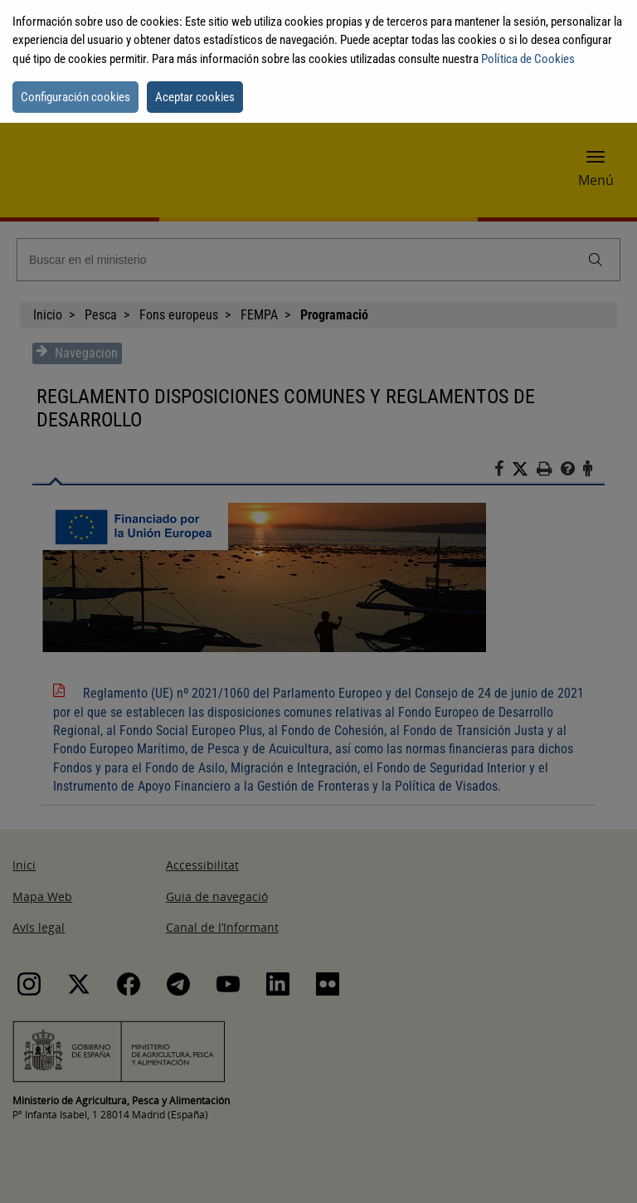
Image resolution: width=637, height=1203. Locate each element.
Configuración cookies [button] (75, 97)
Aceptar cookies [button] (195, 97)
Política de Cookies (528, 58)
